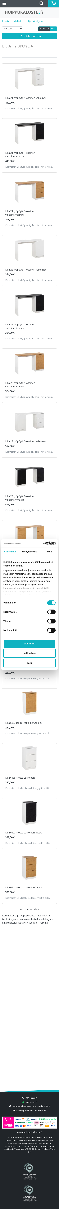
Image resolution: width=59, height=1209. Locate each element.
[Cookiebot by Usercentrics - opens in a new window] (43, 543)
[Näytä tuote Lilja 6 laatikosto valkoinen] (29, 758)
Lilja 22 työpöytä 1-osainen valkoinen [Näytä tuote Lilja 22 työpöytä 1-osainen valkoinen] (25, 269)
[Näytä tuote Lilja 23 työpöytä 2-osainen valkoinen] (29, 422)
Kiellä (29, 663)
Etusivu (6, 21)
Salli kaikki (29, 643)
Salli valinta (29, 653)
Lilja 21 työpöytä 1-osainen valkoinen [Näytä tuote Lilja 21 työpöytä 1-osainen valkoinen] (25, 98)
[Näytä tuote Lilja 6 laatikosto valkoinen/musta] (29, 813)
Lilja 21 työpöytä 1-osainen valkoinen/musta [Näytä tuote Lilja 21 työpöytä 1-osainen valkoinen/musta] (20, 154)
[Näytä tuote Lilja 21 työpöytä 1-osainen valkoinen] (29, 78)
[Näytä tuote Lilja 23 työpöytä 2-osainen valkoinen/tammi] (29, 535)
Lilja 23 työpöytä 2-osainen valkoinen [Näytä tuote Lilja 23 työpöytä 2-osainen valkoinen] (25, 441)
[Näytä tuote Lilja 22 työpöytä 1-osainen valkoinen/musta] (29, 305)
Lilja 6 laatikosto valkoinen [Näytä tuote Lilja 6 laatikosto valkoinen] (20, 777)
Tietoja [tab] (48, 551)
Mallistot (18, 21)
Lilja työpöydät (35, 21)
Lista (53, 28)
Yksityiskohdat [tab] (29, 551)
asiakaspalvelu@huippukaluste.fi (31, 1110)
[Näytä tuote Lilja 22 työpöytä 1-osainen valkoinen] (29, 250)
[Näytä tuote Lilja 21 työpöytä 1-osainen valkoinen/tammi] (29, 192)
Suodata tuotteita (29, 36)
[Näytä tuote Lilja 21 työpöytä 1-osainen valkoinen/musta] (29, 133)
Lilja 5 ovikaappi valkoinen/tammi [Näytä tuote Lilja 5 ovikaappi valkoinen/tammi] (23, 722)
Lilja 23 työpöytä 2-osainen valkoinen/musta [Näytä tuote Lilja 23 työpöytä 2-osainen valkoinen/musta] (20, 498)
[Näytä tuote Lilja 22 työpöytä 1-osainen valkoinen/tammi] (29, 363)
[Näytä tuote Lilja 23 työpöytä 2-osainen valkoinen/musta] (29, 477)
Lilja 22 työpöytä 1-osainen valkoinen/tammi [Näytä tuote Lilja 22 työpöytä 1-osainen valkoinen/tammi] (20, 384)
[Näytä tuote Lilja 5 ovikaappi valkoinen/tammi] (29, 703)
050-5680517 (31, 1098)
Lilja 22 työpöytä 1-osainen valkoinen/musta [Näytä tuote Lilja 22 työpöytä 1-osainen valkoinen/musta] (20, 326)
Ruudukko (44, 28)
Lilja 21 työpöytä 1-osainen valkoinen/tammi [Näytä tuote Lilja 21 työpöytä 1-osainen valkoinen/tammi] (20, 213)
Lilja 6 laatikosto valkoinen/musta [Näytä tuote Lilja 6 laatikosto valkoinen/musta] (23, 832)
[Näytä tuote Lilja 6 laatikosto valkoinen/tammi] (29, 868)
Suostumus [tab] (10, 551)
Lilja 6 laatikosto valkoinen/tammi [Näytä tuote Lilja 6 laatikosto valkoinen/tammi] (23, 887)
